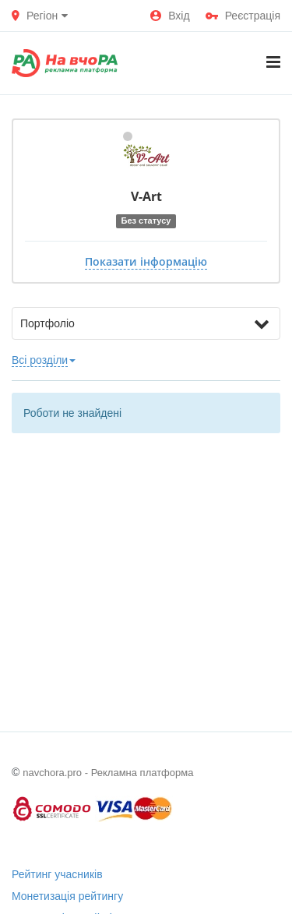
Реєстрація (243, 15)
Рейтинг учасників (57, 874)
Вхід (169, 15)
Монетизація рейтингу (67, 896)
